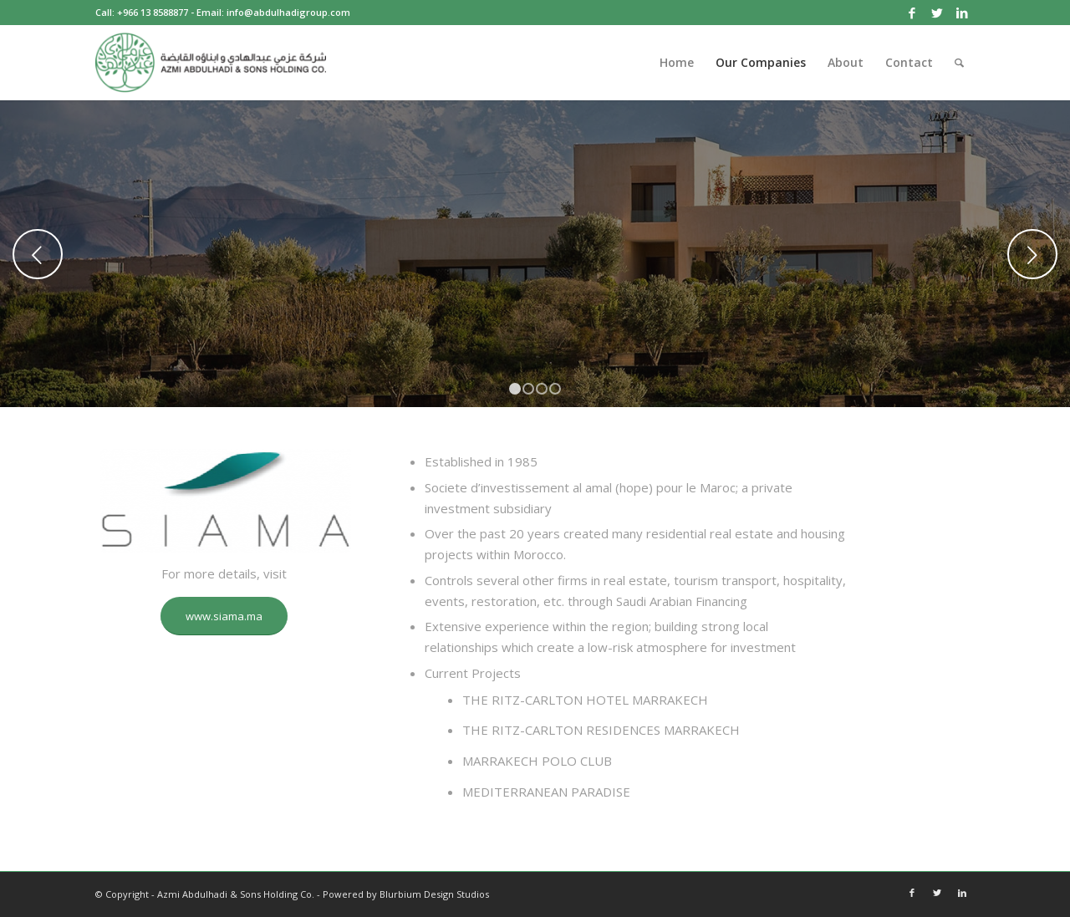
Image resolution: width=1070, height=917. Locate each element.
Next (1032, 254)
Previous (38, 254)
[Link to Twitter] (937, 12)
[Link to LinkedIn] (962, 12)
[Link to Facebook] (911, 12)
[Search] (959, 62)
